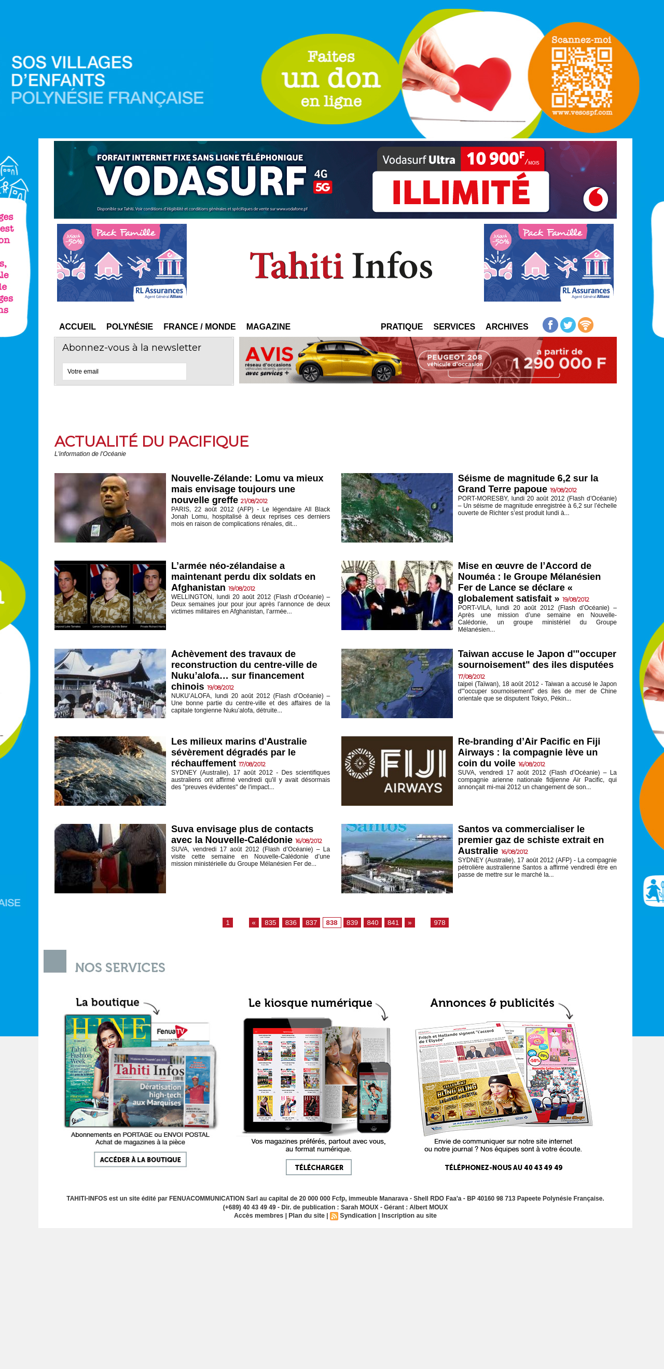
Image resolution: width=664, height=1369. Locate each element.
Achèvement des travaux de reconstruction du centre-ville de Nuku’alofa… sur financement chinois (247, 673)
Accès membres (261, 1218)
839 (352, 925)
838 (332, 925)
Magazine (268, 326)
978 (435, 925)
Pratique (402, 326)
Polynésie (129, 326)
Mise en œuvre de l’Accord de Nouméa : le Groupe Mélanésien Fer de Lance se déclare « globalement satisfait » (532, 583)
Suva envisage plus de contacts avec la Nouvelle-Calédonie (245, 837)
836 (293, 925)
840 (371, 925)
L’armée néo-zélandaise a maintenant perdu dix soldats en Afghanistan (246, 577)
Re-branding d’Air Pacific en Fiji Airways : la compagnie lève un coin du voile (532, 755)
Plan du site (307, 1218)
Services (454, 326)
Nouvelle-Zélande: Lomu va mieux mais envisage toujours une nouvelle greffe (241, 490)
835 (274, 925)
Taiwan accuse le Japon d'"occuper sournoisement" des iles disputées (532, 667)
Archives (507, 326)
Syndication (358, 1218)
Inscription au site (407, 1218)
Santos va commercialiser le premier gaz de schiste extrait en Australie (534, 843)
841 (390, 925)
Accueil (77, 326)
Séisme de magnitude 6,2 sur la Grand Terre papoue (531, 484)
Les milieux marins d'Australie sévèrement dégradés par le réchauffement (242, 755)
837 (313, 925)
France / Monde (199, 326)
